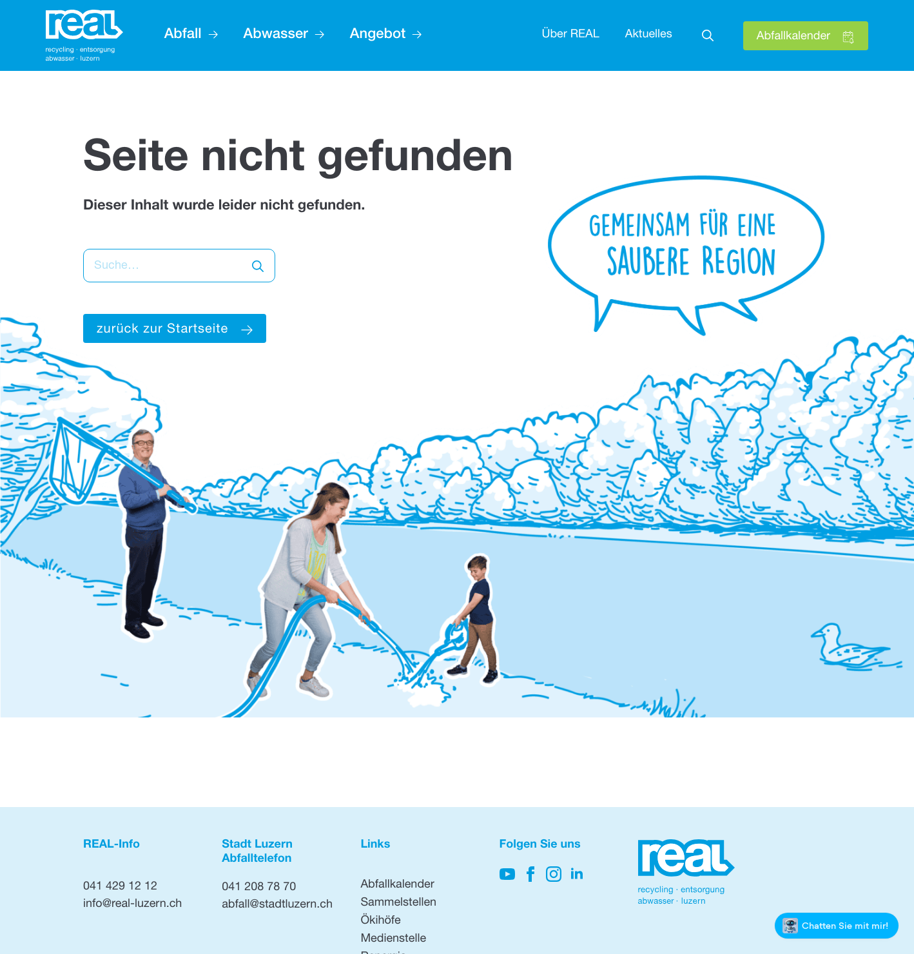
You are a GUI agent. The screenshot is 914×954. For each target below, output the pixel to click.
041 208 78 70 (259, 888)
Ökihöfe (380, 922)
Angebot (377, 35)
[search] (258, 266)
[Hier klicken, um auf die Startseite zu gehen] (84, 36)
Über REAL (570, 35)
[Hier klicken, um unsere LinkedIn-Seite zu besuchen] (577, 874)
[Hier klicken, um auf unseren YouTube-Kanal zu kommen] (507, 874)
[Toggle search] (707, 35)
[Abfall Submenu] (210, 35)
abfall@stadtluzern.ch (277, 905)
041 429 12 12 (120, 887)
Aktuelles (648, 35)
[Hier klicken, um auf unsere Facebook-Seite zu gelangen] (530, 874)
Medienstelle (393, 940)
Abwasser (276, 35)
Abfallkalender (397, 885)
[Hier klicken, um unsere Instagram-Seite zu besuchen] (553, 874)
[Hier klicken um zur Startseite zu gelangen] (174, 328)
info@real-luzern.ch (132, 905)
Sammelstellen (398, 904)
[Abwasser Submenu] (316, 35)
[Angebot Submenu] (413, 35)
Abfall (183, 35)
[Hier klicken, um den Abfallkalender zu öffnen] (805, 35)
